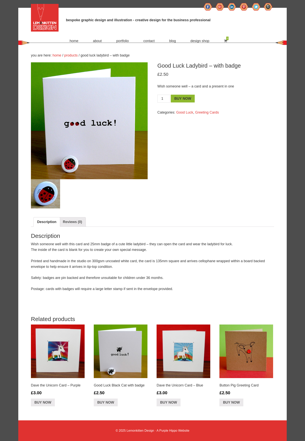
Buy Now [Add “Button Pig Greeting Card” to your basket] (231, 402)
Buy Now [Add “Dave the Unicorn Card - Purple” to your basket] (42, 402)
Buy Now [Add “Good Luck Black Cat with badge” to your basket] (105, 402)
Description (46, 222)
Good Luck (184, 112)
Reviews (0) (72, 222)
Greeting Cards (207, 112)
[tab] (46, 222)
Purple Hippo (168, 430)
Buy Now (182, 99)
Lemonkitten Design (140, 430)
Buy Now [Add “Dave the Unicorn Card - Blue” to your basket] (168, 402)
